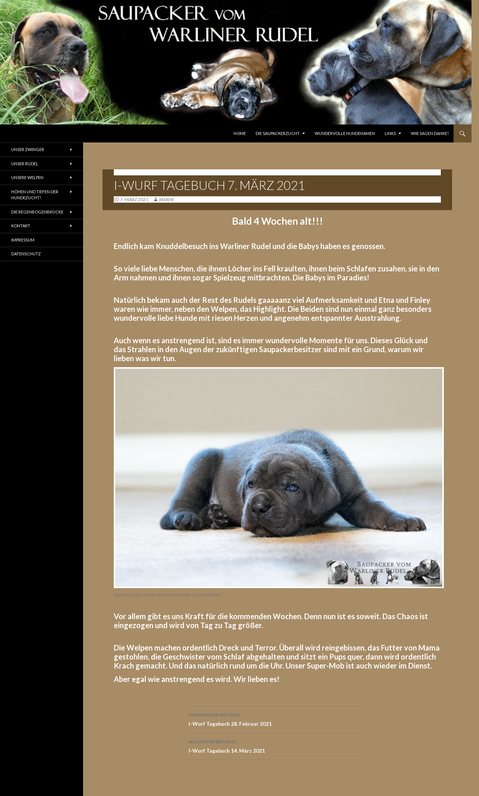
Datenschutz (26, 253)
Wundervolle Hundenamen (345, 133)
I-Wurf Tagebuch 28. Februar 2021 (277, 718)
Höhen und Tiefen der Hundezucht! (34, 194)
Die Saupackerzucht (278, 133)
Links (390, 133)
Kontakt (20, 225)
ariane (166, 199)
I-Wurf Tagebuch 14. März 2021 (277, 745)
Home (240, 133)
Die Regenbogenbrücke (37, 211)
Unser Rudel (24, 163)
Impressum (22, 239)
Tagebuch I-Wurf (136, 172)
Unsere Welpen (27, 177)
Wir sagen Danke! (430, 133)
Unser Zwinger (27, 149)
